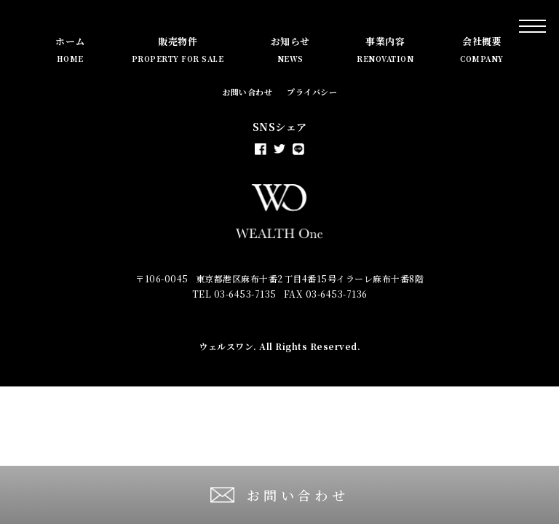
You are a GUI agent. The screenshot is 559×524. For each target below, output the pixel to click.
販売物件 (178, 49)
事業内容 (385, 49)
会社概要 (482, 49)
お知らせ (290, 49)
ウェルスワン (226, 346)
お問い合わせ (247, 92)
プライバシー (312, 92)
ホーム (70, 49)
